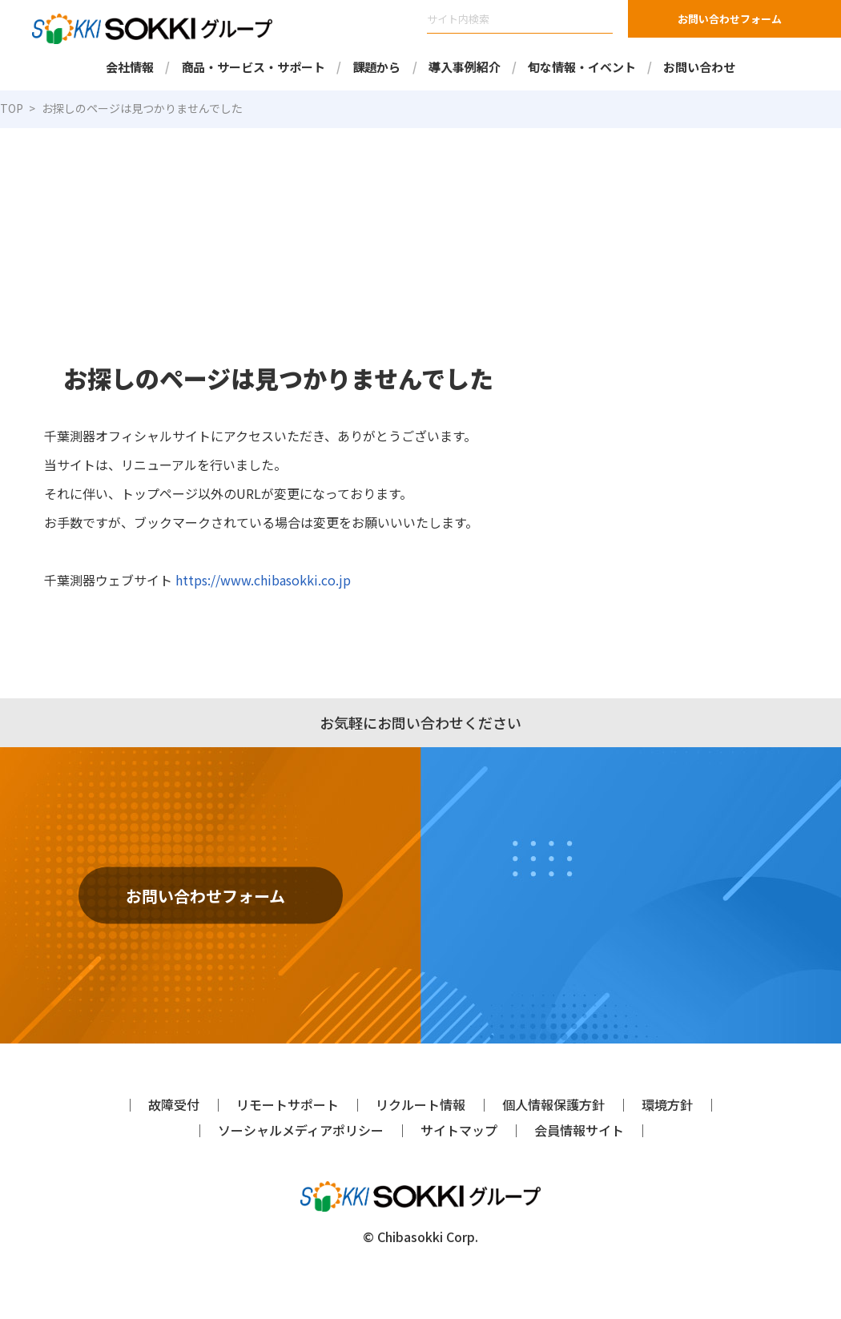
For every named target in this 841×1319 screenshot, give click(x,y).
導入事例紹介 (465, 67)
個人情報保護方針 (553, 1104)
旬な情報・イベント (582, 67)
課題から (376, 67)
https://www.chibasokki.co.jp (255, 579)
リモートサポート (287, 1104)
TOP (11, 108)
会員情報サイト (579, 1129)
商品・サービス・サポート (253, 67)
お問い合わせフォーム (730, 19)
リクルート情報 (420, 1104)
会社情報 (130, 67)
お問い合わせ (699, 67)
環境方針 (667, 1104)
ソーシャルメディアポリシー (300, 1129)
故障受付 (173, 1104)
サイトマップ (458, 1129)
